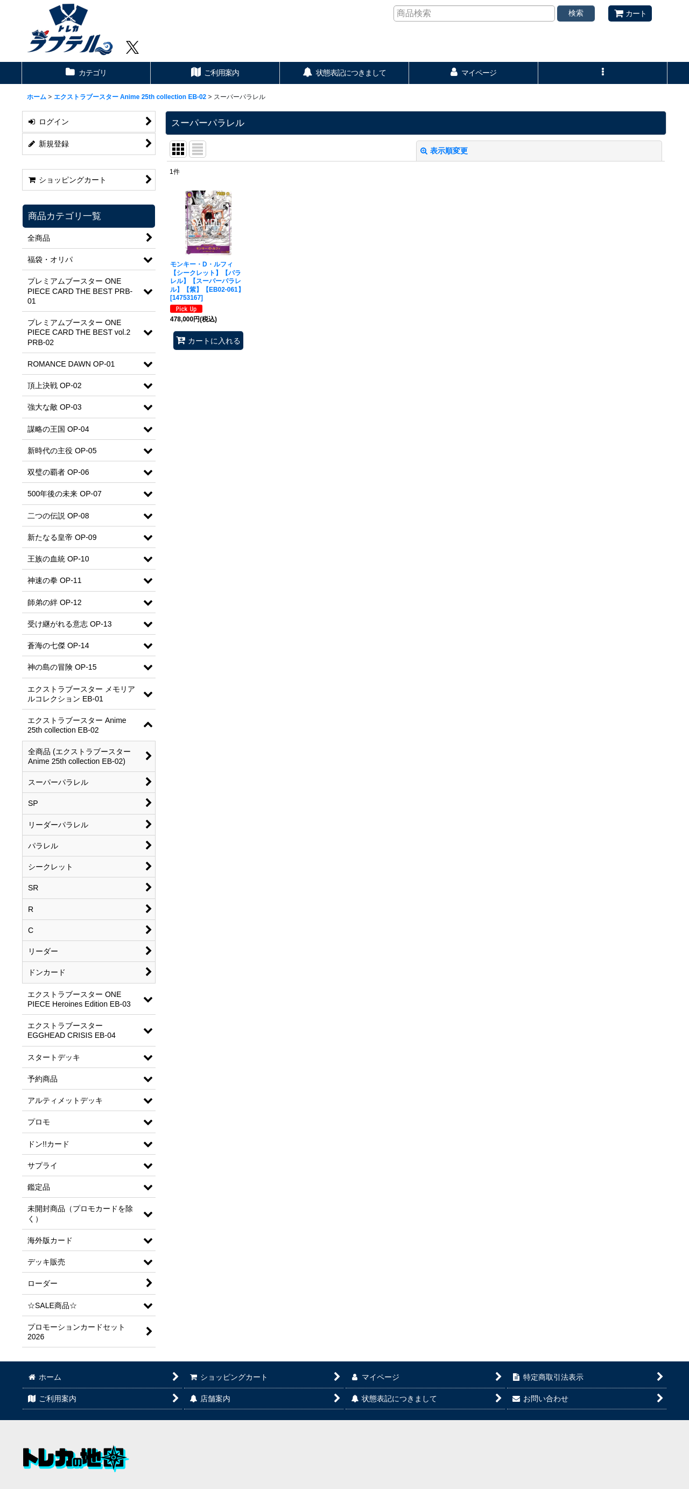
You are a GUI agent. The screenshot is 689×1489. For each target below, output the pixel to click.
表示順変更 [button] (444, 150)
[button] (602, 73)
